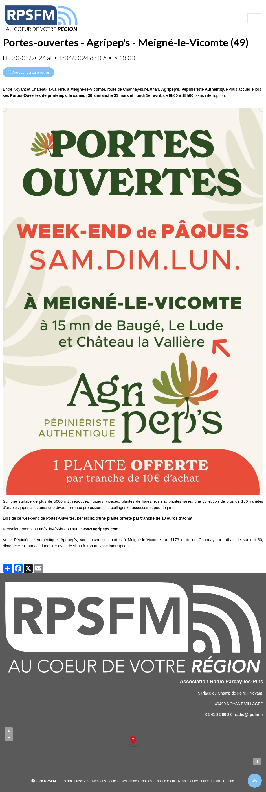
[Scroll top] (255, 781)
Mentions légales (105, 781)
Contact (229, 781)
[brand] (42, 18)
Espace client (165, 781)
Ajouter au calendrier (28, 72)
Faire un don (210, 781)
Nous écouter (188, 781)
